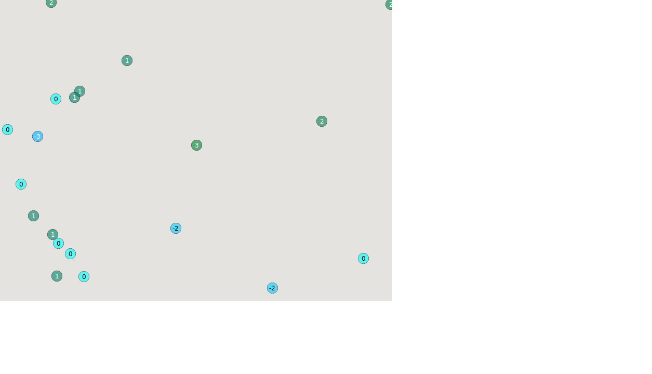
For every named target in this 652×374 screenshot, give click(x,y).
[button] (272, 287)
